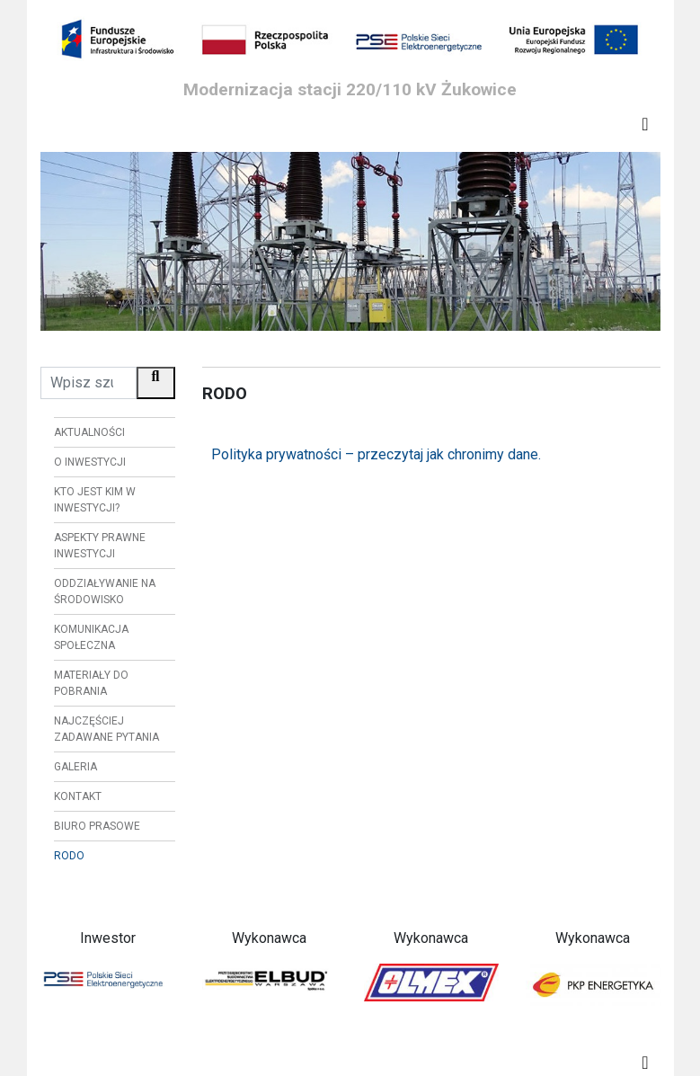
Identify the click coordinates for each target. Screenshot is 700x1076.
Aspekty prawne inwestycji (100, 545)
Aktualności (89, 432)
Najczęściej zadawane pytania (106, 729)
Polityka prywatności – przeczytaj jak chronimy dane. (376, 454)
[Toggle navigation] (645, 124)
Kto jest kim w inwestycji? (95, 499)
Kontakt (78, 796)
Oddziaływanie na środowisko (104, 591)
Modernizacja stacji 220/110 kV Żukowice (350, 89)
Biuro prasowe (97, 826)
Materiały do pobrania (91, 683)
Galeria (75, 766)
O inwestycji (90, 462)
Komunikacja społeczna (91, 637)
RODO (69, 855)
